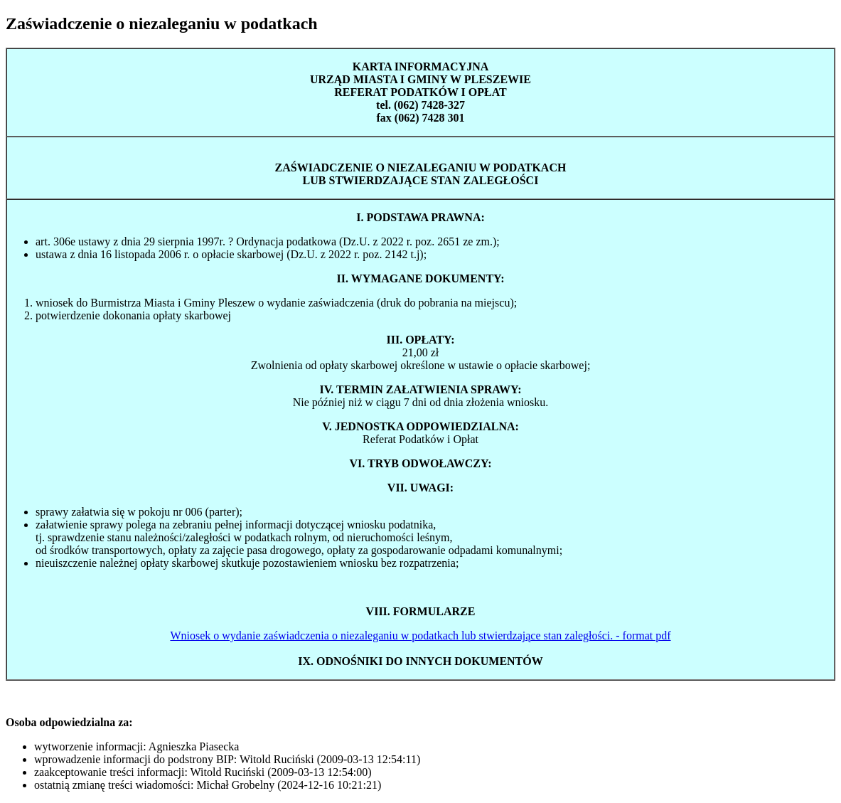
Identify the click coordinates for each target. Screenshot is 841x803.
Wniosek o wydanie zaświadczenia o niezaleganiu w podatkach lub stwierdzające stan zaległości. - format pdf (420, 635)
